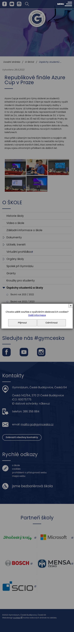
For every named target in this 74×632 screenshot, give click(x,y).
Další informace (37, 315)
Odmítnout (51, 322)
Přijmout (22, 322)
